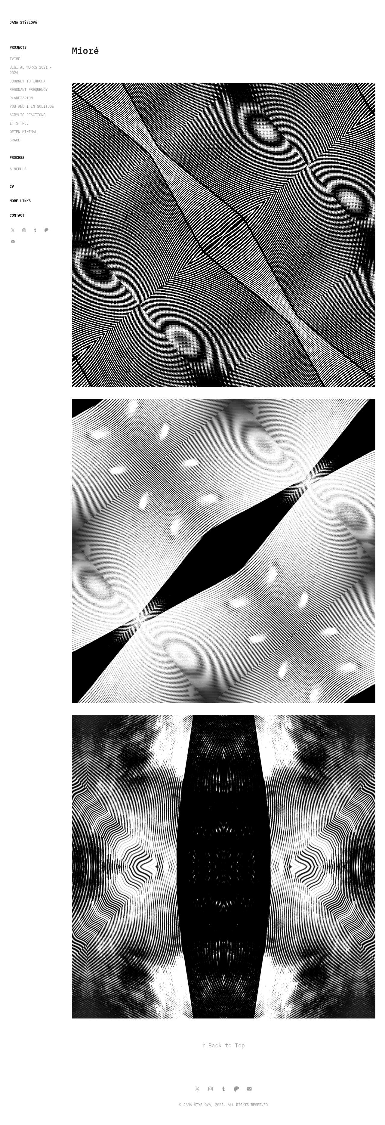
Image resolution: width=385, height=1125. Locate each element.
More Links (20, 200)
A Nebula (18, 168)
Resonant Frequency (29, 89)
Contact (17, 215)
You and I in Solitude (32, 106)
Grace (15, 140)
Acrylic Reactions (27, 114)
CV (12, 186)
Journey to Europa (27, 81)
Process (17, 157)
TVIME (15, 58)
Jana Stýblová (23, 22)
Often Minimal (23, 131)
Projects (18, 47)
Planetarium (21, 97)
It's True (19, 123)
